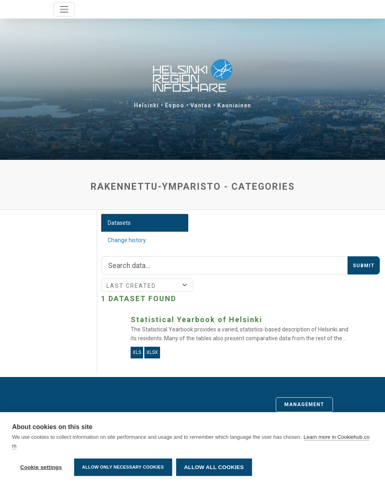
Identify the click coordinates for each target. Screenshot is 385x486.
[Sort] (147, 285)
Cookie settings (41, 467)
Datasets (119, 223)
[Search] (224, 265)
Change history (127, 240)
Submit (364, 265)
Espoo (174, 105)
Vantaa (201, 105)
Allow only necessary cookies (123, 467)
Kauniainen (234, 105)
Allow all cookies (214, 467)
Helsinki (146, 105)
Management (304, 404)
